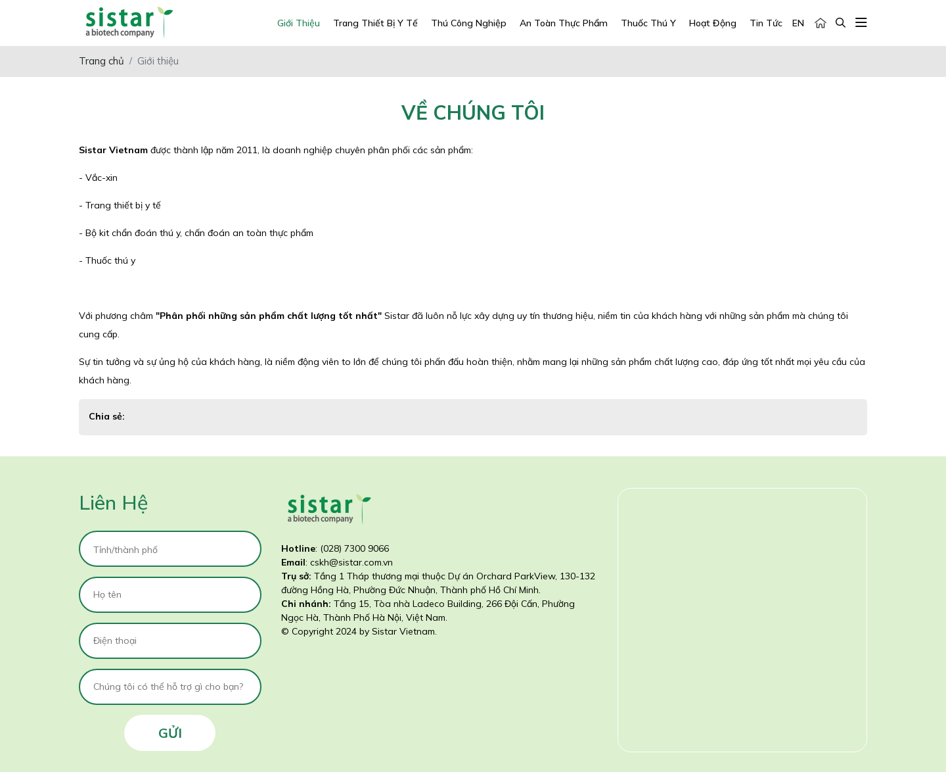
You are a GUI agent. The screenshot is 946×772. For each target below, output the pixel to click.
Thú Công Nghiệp (469, 23)
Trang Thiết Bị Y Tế (375, 23)
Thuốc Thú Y (648, 23)
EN (798, 23)
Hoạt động (712, 23)
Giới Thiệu (298, 23)
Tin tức (766, 23)
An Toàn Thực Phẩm (564, 23)
